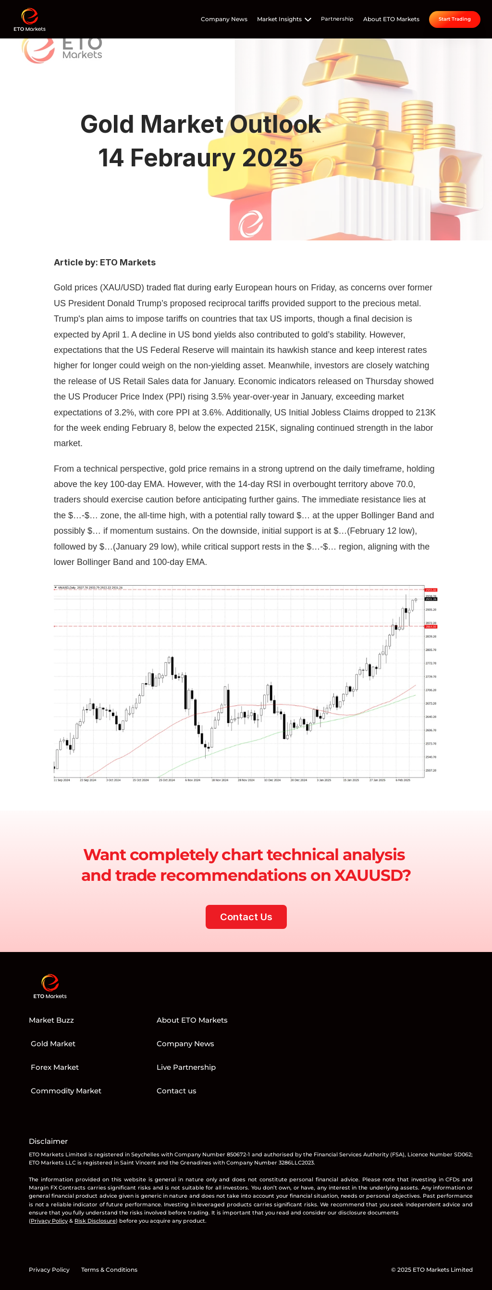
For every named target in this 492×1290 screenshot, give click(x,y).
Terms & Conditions (109, 1269)
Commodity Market (65, 1090)
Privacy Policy (49, 1269)
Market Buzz (51, 1020)
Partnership (337, 18)
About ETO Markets (391, 19)
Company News (224, 19)
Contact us (177, 1090)
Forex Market (54, 1067)
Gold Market (52, 1043)
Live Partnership (186, 1067)
